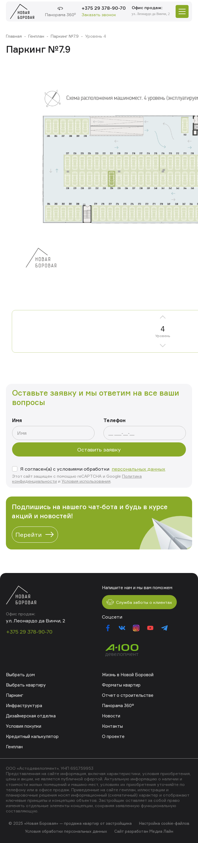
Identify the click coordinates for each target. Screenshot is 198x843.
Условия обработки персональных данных (66, 831)
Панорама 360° (118, 705)
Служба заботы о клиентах (139, 602)
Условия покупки (23, 726)
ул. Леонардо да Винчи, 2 (151, 14)
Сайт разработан (131, 831)
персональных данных (138, 469)
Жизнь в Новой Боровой (128, 674)
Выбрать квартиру (26, 685)
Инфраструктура (24, 705)
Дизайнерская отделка (31, 716)
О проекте (113, 736)
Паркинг (14, 695)
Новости (111, 716)
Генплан (36, 36)
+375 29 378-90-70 (104, 8)
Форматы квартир (121, 685)
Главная (14, 36)
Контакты (112, 726)
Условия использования (86, 481)
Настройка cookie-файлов (164, 823)
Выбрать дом (20, 674)
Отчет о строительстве (128, 695)
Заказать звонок (99, 14)
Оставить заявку (99, 449)
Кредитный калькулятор (32, 736)
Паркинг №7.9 (65, 36)
